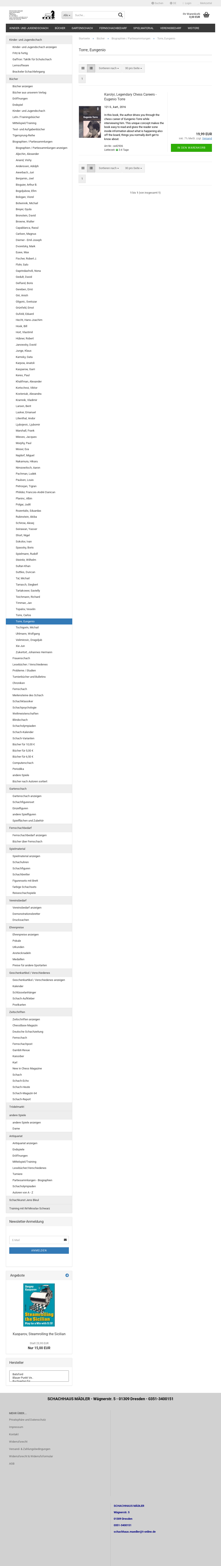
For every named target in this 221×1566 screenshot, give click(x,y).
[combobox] (109, 68)
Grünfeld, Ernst (25, 307)
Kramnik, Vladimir (26, 400)
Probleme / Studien (24, 670)
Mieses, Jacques (26, 436)
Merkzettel (205, 3)
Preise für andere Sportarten (30, 965)
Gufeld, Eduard (25, 313)
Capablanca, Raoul (27, 227)
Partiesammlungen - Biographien (32, 1180)
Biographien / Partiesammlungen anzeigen (41, 147)
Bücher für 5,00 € (23, 750)
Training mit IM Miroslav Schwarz (29, 1208)
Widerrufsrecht (18, 1441)
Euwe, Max (22, 252)
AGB (11, 1463)
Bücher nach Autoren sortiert (30, 781)
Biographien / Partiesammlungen (32, 141)
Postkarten (19, 1004)
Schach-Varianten (23, 738)
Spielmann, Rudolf (27, 553)
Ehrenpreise (16, 927)
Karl (15, 1062)
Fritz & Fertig (20, 53)
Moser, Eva (22, 449)
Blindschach (20, 719)
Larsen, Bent (23, 406)
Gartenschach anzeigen (27, 796)
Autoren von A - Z (23, 1192)
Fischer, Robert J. (26, 258)
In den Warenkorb (191, 147)
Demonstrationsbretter (26, 913)
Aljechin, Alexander (27, 153)
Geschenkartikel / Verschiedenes (29, 972)
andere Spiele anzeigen (27, 1122)
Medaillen (18, 959)
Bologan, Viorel (25, 197)
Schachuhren (21, 862)
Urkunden (18, 947)
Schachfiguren (21, 868)
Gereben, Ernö (24, 289)
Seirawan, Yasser (26, 529)
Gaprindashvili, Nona (28, 270)
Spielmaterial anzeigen (26, 856)
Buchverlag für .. (39, 1381)
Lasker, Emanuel (26, 412)
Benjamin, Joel (25, 178)
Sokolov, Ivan (24, 541)
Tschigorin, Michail (27, 627)
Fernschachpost (22, 1044)
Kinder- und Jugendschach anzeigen (35, 47)
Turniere (17, 1174)
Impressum (16, 1427)
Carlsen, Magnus (26, 233)
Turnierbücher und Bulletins (29, 676)
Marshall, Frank (25, 430)
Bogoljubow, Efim (26, 191)
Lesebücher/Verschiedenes (29, 1168)
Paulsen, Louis (25, 480)
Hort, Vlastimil (24, 332)
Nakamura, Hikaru (27, 461)
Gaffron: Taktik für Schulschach (32, 59)
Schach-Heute (21, 1087)
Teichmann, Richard (28, 596)
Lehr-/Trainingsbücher (26, 117)
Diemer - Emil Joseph (29, 240)
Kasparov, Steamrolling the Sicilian (39, 1334)
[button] (173, 3)
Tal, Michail (23, 578)
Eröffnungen (20, 98)
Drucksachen (21, 919)
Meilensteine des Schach (28, 695)
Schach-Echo (21, 1080)
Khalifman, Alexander (29, 381)
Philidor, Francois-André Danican (35, 492)
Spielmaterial (143, 28)
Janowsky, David (26, 344)
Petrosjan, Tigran (26, 486)
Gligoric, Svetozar (26, 301)
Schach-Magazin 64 (25, 1093)
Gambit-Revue (21, 1050)
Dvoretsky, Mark (25, 246)
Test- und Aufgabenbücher (29, 129)
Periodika (18, 769)
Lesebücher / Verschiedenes (30, 664)
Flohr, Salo (22, 264)
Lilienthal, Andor (25, 418)
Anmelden (39, 1250)
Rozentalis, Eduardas (28, 510)
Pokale (17, 940)
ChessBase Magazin (25, 1025)
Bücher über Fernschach (27, 841)
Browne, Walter (25, 221)
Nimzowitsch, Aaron (28, 467)
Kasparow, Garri (25, 369)
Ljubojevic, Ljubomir (28, 424)
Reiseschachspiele (24, 893)
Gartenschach (82, 28)
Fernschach (20, 689)
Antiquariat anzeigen (25, 1143)
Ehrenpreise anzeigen (26, 934)
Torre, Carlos (23, 615)
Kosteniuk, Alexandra (28, 393)
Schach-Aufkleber (24, 998)
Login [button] (187, 3)
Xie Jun (20, 646)
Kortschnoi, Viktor (26, 387)
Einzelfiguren (20, 808)
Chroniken (19, 683)
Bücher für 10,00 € (24, 744)
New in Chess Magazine (27, 1068)
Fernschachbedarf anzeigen (30, 835)
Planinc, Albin (24, 498)
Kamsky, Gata (24, 357)
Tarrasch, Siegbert (27, 584)
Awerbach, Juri (25, 172)
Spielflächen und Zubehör (28, 820)
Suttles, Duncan (25, 572)
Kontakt (14, 1434)
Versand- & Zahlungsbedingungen (29, 1449)
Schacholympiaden (24, 725)
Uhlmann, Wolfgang (28, 633)
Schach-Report (22, 1099)
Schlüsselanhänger (24, 992)
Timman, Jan (24, 602)
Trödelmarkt (16, 1106)
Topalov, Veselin (25, 609)
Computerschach (23, 762)
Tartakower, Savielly (28, 590)
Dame (16, 1128)
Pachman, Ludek (26, 473)
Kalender (18, 986)
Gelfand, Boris (24, 283)
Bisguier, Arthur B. (26, 184)
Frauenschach (21, 658)
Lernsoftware (21, 65)
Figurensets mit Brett (25, 880)
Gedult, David (24, 276)
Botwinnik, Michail (27, 203)
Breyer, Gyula (24, 209)
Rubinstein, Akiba (26, 516)
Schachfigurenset (23, 802)
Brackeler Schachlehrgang (29, 71)
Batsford (39, 1374)
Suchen (157, 3)
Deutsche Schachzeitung (28, 1031)
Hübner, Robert (25, 338)
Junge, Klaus (24, 350)
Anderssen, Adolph (27, 166)
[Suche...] (67, 15)
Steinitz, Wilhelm (26, 559)
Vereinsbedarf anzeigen (27, 907)
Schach (17, 1074)
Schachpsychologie (24, 707)
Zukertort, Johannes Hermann (34, 652)
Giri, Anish (22, 295)
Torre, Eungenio (25, 621)
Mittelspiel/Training (24, 123)
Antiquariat (15, 1136)
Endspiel (18, 104)
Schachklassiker (23, 701)
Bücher (60, 28)
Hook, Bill (21, 326)
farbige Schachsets (24, 887)
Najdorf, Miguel (25, 455)
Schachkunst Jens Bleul (24, 1200)
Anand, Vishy (24, 160)
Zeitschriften (17, 1012)
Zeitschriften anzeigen (26, 1019)
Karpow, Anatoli (25, 363)
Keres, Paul (23, 375)
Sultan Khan (23, 566)
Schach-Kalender (23, 732)
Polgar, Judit (23, 504)
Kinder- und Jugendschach (28, 28)
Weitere (193, 28)
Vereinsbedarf (170, 28)
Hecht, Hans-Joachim (29, 320)
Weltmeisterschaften (25, 713)
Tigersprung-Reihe (24, 135)
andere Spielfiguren (24, 814)
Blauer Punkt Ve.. (39, 1378)
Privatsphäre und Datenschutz (27, 1419)
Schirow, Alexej (25, 523)
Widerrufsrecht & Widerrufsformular (31, 1456)
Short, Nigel (23, 535)
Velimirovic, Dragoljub (29, 640)
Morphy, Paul (23, 443)
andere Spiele (21, 775)
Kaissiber (18, 1056)
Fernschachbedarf (113, 28)
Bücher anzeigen (23, 86)
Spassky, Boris (25, 547)
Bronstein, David (26, 215)
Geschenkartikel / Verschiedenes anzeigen (39, 980)
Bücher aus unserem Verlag (29, 92)
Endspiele (18, 1149)
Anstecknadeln (22, 953)
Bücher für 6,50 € (23, 756)
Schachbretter (21, 874)
